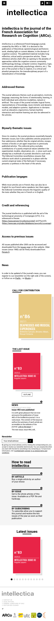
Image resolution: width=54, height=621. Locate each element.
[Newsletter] (15, 441)
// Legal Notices (8, 602)
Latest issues (27, 531)
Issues (23, 247)
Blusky (28, 278)
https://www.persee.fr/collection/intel (19, 221)
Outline (27, 395)
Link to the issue (24, 427)
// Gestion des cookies (10, 605)
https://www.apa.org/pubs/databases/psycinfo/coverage (27, 223)
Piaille (18, 278)
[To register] (30, 441)
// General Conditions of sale (13, 603)
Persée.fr (5, 252)
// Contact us (7, 600)
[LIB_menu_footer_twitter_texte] (3, 609)
